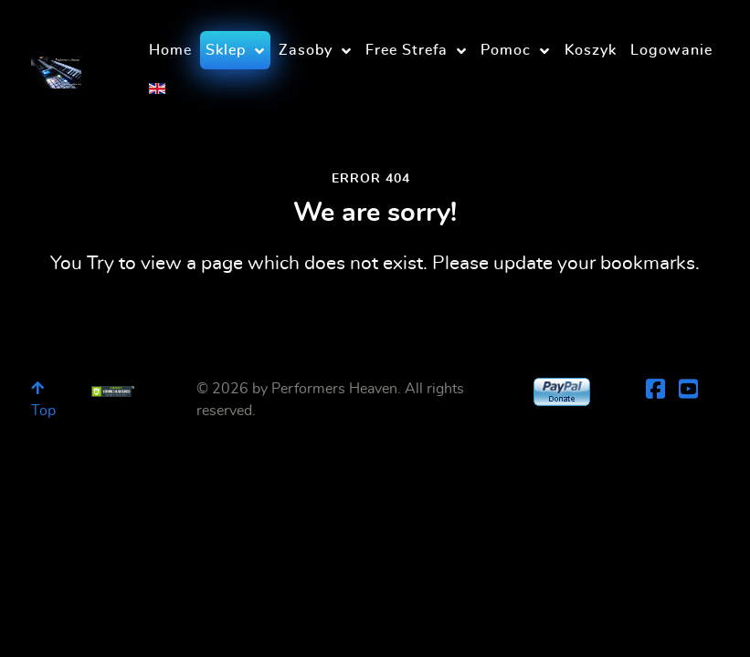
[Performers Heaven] (56, 66)
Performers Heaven (334, 388)
